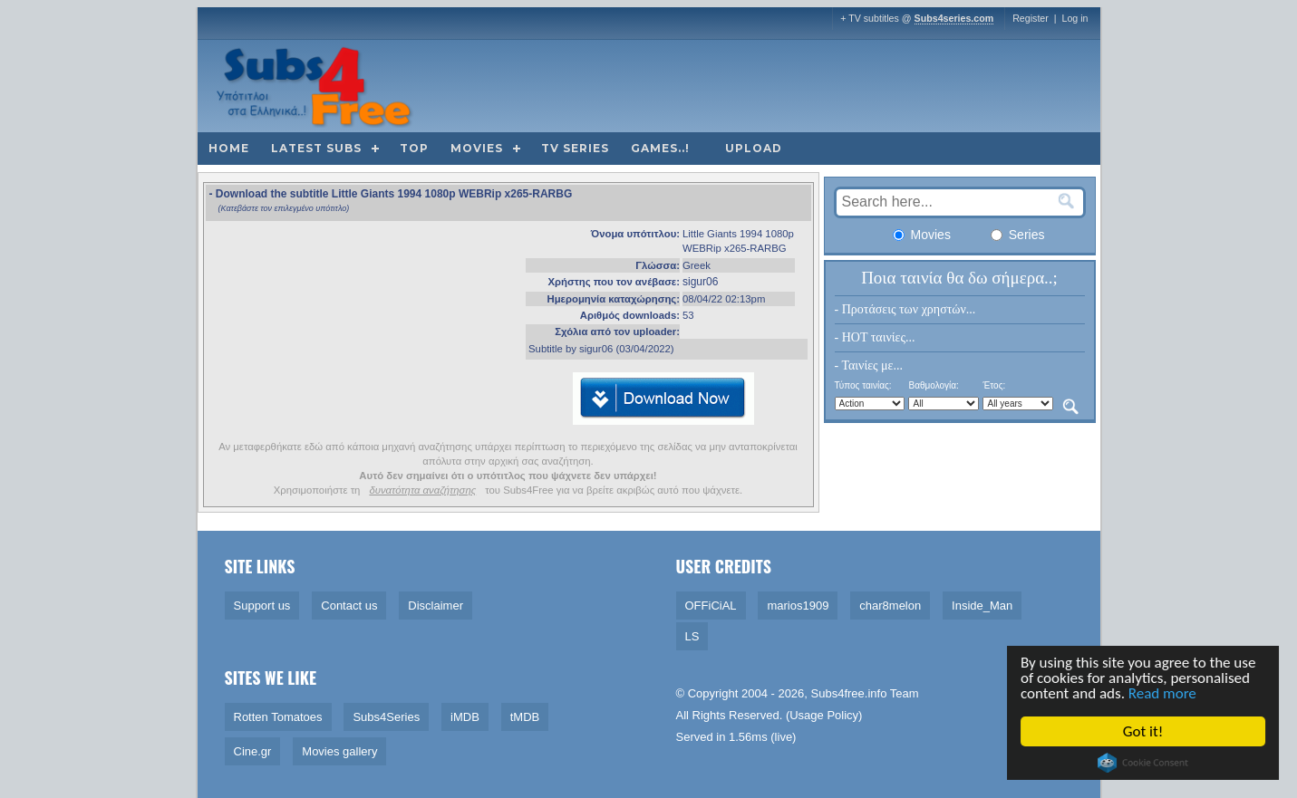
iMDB (464, 717)
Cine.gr (253, 751)
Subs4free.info (849, 693)
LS (692, 636)
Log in (1074, 18)
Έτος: (993, 385)
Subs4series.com (954, 18)
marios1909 (797, 605)
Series (1018, 234)
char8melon (890, 605)
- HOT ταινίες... (875, 337)
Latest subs (316, 148)
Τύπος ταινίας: (863, 385)
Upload (753, 148)
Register (1030, 18)
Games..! (660, 148)
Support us (262, 605)
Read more (1163, 693)
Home (228, 148)
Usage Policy (823, 715)
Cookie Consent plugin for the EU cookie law (1144, 763)
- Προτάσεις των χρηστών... (905, 309)
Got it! (1144, 731)
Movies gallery (339, 751)
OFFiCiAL (711, 605)
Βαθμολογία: (933, 385)
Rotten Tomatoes (278, 717)
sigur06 (700, 281)
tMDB (525, 717)
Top (414, 148)
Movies (476, 148)
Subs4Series (386, 717)
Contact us (349, 605)
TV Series (575, 148)
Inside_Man (982, 605)
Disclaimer (435, 605)
